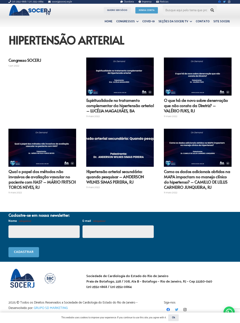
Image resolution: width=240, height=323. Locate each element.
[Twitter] (176, 309)
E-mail (93, 221)
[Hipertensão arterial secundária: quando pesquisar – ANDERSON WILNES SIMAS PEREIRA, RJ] (120, 148)
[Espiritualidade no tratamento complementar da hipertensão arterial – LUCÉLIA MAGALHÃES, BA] (120, 77)
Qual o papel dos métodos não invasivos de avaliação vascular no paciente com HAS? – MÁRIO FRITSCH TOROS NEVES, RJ (42, 179)
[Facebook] (168, 309)
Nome (19, 221)
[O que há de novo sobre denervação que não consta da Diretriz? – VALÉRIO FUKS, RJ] (198, 77)
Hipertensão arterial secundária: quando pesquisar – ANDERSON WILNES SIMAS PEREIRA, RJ (115, 177)
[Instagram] (185, 309)
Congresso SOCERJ (24, 60)
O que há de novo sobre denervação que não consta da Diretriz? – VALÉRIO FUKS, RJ (196, 105)
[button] (229, 312)
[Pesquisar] (212, 10)
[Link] (30, 10)
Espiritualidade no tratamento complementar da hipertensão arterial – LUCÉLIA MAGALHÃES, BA (120, 105)
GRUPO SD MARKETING (51, 308)
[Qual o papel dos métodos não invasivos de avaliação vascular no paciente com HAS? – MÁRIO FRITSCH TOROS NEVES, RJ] (42, 148)
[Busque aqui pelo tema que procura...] (190, 10)
